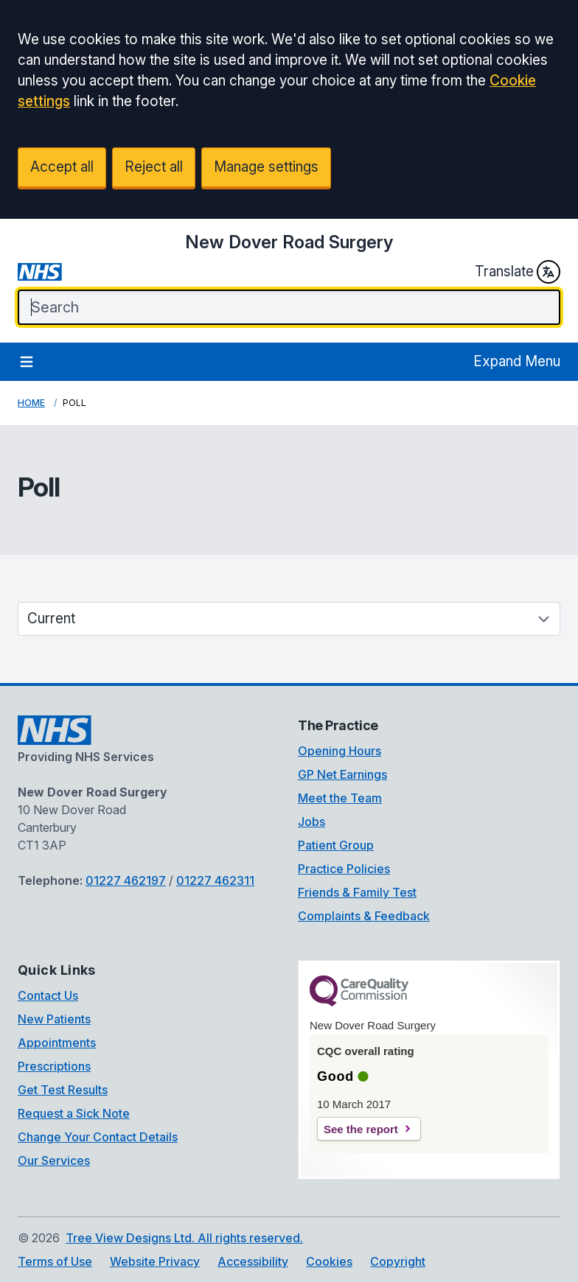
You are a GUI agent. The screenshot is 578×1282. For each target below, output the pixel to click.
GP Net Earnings (342, 774)
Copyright (397, 1261)
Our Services (54, 1160)
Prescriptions (54, 1066)
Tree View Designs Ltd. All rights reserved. (184, 1237)
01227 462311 (215, 880)
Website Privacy (155, 1261)
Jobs (311, 821)
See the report (361, 1129)
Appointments (57, 1042)
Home (31, 402)
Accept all (62, 166)
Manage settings (266, 166)
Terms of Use (55, 1261)
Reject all (154, 166)
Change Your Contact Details (98, 1136)
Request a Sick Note (74, 1113)
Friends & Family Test (357, 892)
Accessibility (252, 1261)
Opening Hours (339, 750)
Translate (517, 272)
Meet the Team (340, 798)
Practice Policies (344, 868)
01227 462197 (126, 880)
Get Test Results (63, 1089)
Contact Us (48, 995)
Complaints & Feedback (364, 915)
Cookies (329, 1261)
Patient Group (336, 845)
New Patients (54, 1019)
